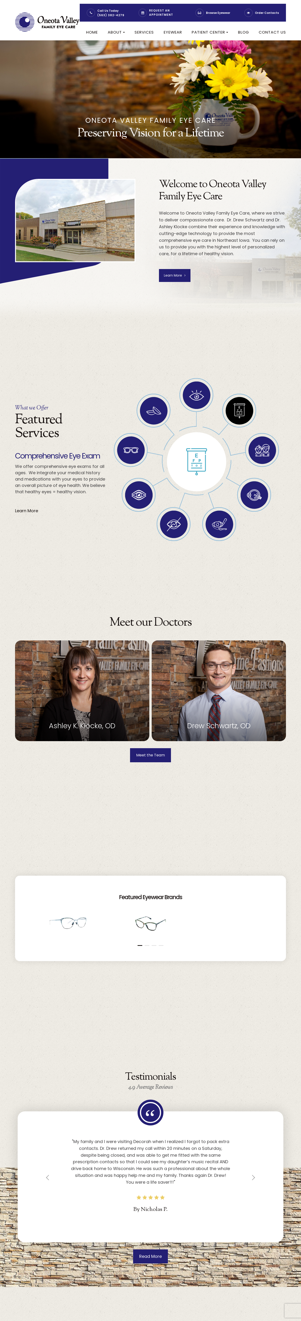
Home (92, 32)
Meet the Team (150, 756)
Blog (243, 32)
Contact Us (272, 32)
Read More (150, 1258)
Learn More (175, 276)
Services (144, 32)
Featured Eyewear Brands (150, 898)
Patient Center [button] (210, 32)
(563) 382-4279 (110, 15)
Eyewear (173, 32)
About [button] (116, 32)
